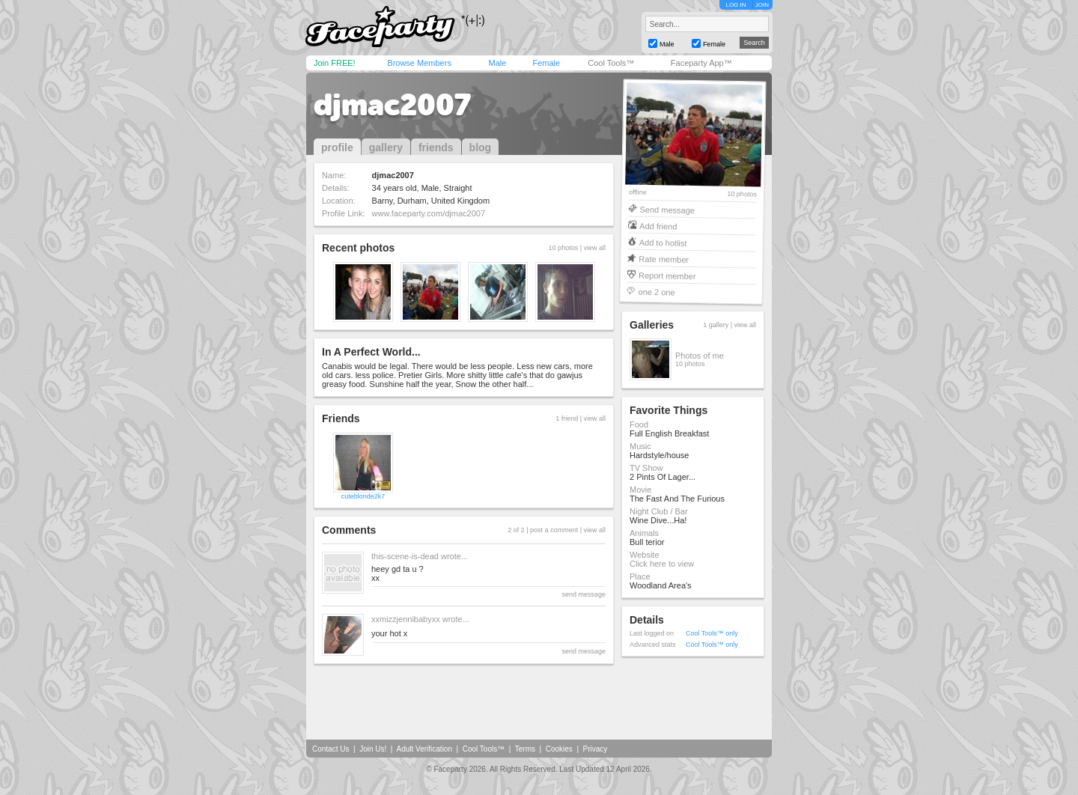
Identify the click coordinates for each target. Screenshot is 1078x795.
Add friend (658, 226)
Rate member (664, 259)
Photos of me (699, 355)
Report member (667, 275)
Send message (667, 209)
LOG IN (735, 4)
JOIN (762, 4)
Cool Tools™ (611, 62)
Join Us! (372, 749)
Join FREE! (335, 62)
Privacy (595, 749)
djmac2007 (392, 105)
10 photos (742, 194)
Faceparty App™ (701, 62)
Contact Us (330, 749)
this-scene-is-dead (405, 556)
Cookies (559, 749)
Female (546, 62)
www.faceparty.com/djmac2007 (428, 213)
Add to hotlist (663, 242)
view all (594, 248)
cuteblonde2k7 (363, 496)
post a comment (554, 530)
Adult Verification (424, 749)
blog (480, 147)
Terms (525, 749)
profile (337, 147)
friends (436, 147)
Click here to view (662, 563)
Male (497, 62)
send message (583, 594)
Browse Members (419, 62)
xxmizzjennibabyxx (405, 619)
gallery (386, 147)
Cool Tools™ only (712, 633)
